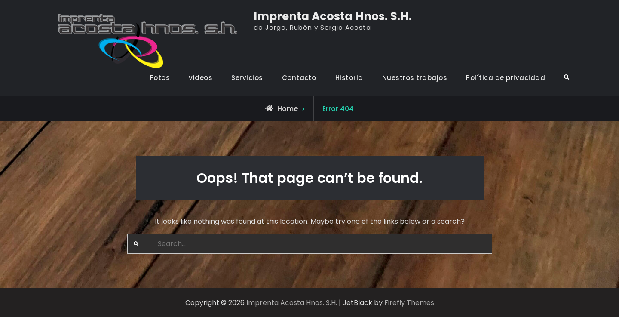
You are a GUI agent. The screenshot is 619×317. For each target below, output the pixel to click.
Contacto (299, 77)
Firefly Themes (409, 303)
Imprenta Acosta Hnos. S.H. (333, 16)
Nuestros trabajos (414, 77)
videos (200, 77)
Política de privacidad (505, 77)
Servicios (247, 77)
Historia (349, 77)
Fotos (160, 77)
